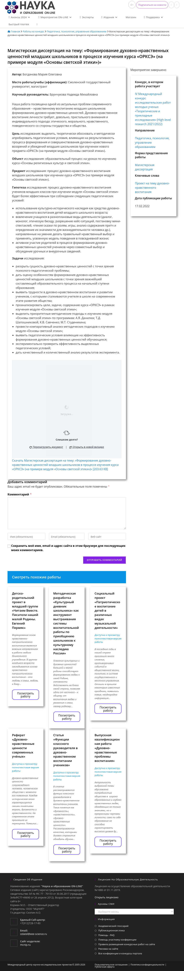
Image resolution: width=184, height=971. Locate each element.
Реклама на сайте (108, 948)
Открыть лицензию (106, 897)
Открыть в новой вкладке (86, 447)
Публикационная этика (111, 930)
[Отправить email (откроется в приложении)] (177, 4)
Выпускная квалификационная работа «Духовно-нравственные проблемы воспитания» (107, 748)
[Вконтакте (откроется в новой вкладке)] (171, 4)
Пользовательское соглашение (111, 964)
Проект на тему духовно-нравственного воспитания (152, 187)
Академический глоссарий (113, 926)
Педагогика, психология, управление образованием (77, 31)
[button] (152, 5)
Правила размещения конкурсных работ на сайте (126, 944)
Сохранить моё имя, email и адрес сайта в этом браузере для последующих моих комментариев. (68, 548)
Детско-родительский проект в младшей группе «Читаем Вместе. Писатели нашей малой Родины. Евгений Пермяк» (25, 610)
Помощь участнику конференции (117, 939)
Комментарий (19, 494)
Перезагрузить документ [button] (46, 447)
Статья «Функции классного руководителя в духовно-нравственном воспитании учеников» (65, 750)
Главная (14, 31)
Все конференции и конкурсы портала (120, 953)
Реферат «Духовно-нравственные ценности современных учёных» (23, 745)
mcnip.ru (25, 944)
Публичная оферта (104, 966)
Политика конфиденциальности (147, 964)
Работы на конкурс (33, 31)
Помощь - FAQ (106, 935)
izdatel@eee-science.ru (33, 934)
